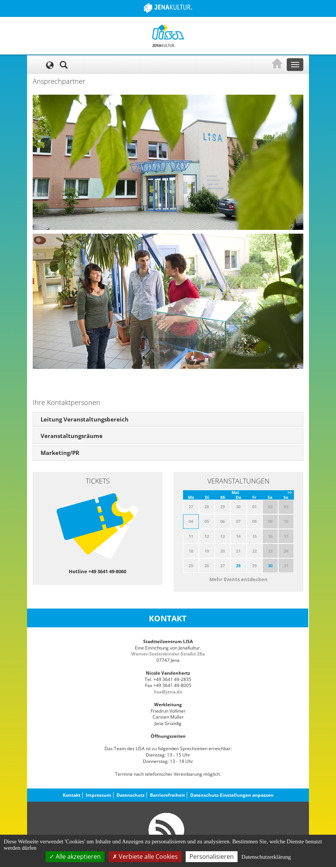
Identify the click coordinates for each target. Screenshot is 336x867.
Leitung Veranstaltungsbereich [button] (85, 419)
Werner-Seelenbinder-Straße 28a (168, 654)
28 (238, 565)
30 (270, 565)
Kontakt (71, 795)
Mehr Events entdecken (238, 579)
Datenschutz (131, 795)
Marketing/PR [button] (60, 452)
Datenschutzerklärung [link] (266, 857)
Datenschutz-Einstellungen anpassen (232, 795)
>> (290, 492)
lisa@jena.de (168, 692)
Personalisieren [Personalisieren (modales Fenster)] (211, 856)
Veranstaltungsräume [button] (72, 436)
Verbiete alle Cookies (145, 856)
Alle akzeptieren (75, 856)
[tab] (168, 419)
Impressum (98, 795)
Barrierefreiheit (167, 795)
